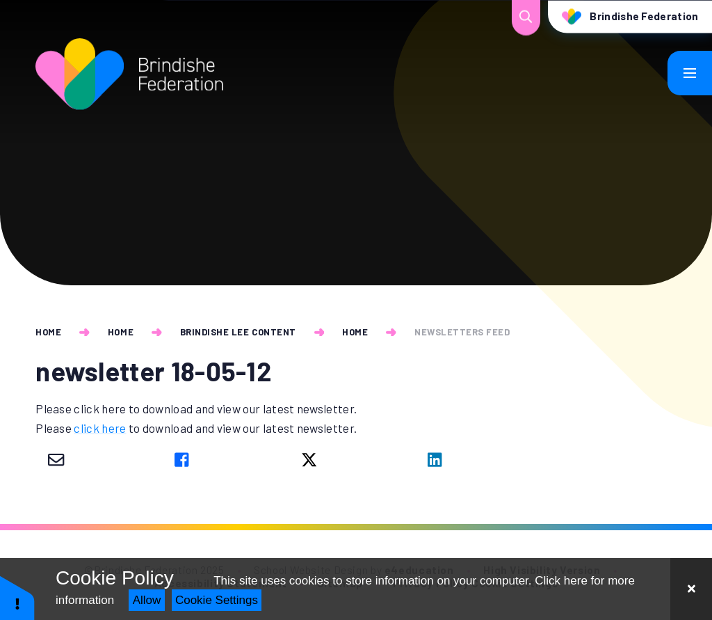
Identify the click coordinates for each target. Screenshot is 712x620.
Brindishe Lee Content (238, 331)
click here (100, 428)
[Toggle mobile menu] (690, 73)
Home (48, 331)
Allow (147, 600)
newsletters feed (462, 331)
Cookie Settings (216, 600)
